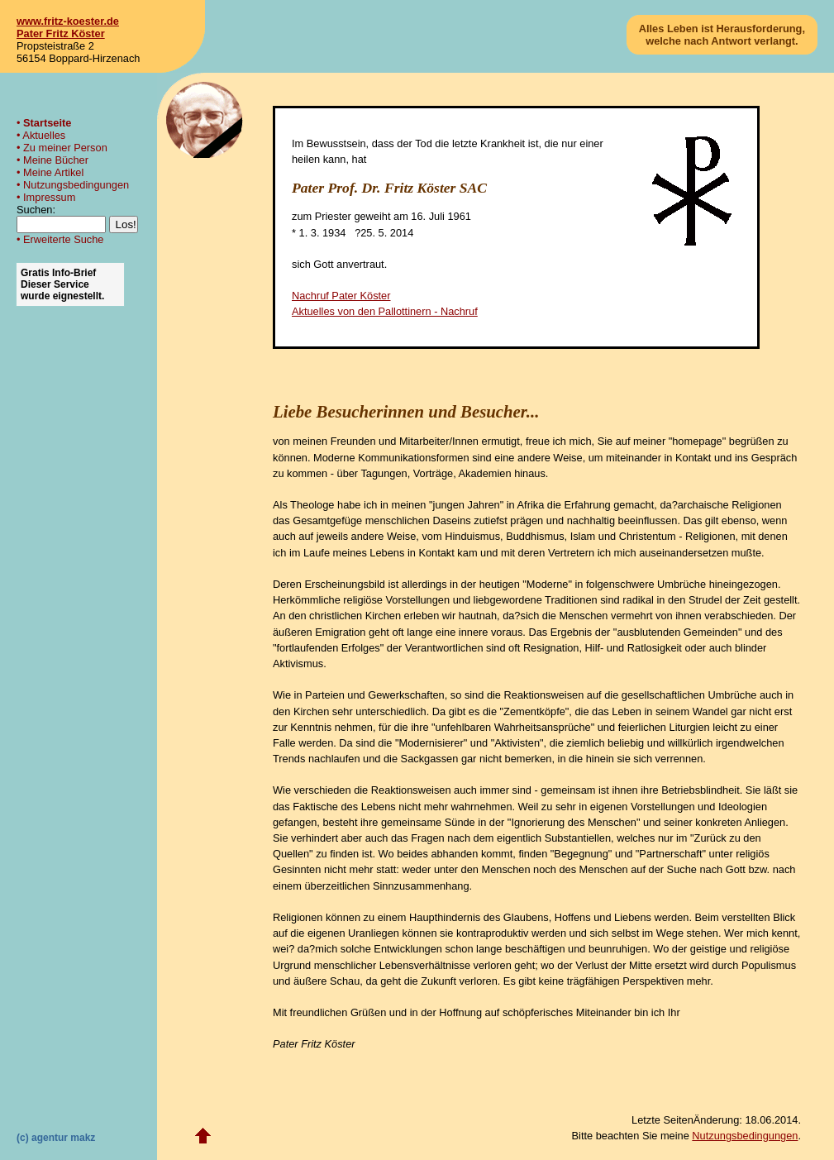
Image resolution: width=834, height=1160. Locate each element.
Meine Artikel (53, 172)
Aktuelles (43, 135)
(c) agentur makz (56, 1137)
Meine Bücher (55, 160)
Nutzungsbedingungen (76, 185)
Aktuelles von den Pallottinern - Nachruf (385, 311)
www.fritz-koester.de (68, 21)
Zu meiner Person (65, 147)
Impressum (49, 197)
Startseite (47, 123)
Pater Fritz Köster (61, 33)
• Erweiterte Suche (60, 239)
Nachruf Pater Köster (341, 295)
